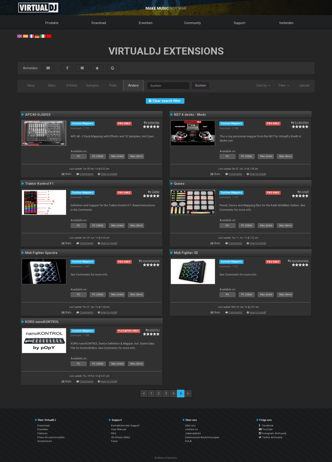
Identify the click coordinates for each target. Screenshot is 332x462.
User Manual (118, 429)
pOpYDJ (154, 330)
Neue (31, 85)
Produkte (51, 23)
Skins (52, 85)
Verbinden (286, 23)
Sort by (263, 85)
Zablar (156, 191)
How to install (109, 174)
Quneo (179, 184)
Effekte (72, 85)
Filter (284, 85)
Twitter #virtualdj (270, 437)
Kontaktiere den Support (125, 425)
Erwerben (145, 23)
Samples (92, 85)
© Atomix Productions (166, 457)
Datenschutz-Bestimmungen (202, 437)
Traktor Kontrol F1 (39, 184)
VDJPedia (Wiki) (120, 437)
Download (99, 23)
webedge (154, 122)
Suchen (200, 85)
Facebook (266, 425)
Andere (133, 85)
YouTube (265, 429)
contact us (191, 429)
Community (192, 23)
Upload (304, 85)
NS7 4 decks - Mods (190, 115)
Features (42, 433)
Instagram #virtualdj (272, 433)
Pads (113, 85)
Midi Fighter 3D (186, 253)
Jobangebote (193, 433)
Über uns (190, 425)
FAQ (113, 433)
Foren (114, 441)
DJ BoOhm (301, 122)
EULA (188, 441)
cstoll (304, 191)
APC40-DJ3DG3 (37, 115)
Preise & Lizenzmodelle (50, 437)
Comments (86, 174)
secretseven (151, 260)
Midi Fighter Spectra (41, 253)
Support (239, 23)
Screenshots (44, 441)
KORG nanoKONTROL (42, 322)
